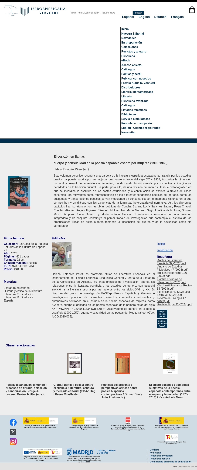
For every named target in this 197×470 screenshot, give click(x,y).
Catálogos (128, 69)
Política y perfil (131, 73)
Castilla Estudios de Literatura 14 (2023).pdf (171, 281)
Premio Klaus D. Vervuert (138, 82)
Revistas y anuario (133, 51)
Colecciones (129, 46)
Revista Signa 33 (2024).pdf (174, 304)
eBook (125, 60)
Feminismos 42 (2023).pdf (173, 291)
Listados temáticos (134, 109)
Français (177, 17)
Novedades (128, 38)
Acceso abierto (131, 65)
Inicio (125, 29)
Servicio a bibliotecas (135, 118)
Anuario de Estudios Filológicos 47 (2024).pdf (172, 268)
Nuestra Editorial (132, 33)
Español (128, 17)
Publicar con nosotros (136, 78)
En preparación (131, 42)
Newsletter (128, 132)
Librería (126, 96)
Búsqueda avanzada (134, 101)
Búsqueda (128, 56)
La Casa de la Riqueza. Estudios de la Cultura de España (26, 245)
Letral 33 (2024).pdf (169, 294)
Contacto (154, 450)
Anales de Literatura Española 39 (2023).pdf (171, 262)
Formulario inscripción (136, 123)
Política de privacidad (161, 456)
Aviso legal (155, 453)
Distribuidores (130, 87)
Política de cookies (160, 459)
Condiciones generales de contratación (170, 462)
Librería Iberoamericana (137, 91)
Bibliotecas (128, 114)
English (145, 17)
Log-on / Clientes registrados (140, 127)
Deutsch (160, 17)
